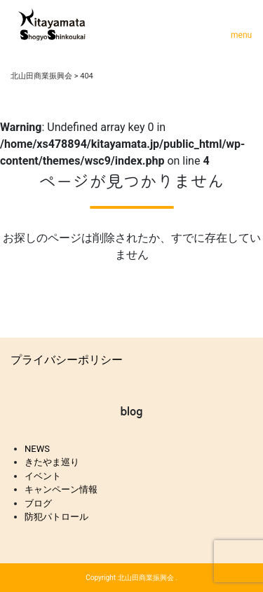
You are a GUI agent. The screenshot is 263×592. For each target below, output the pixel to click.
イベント (43, 476)
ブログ (38, 503)
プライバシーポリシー (67, 359)
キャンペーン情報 (61, 489)
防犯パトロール (56, 516)
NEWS (37, 448)
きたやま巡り (52, 462)
